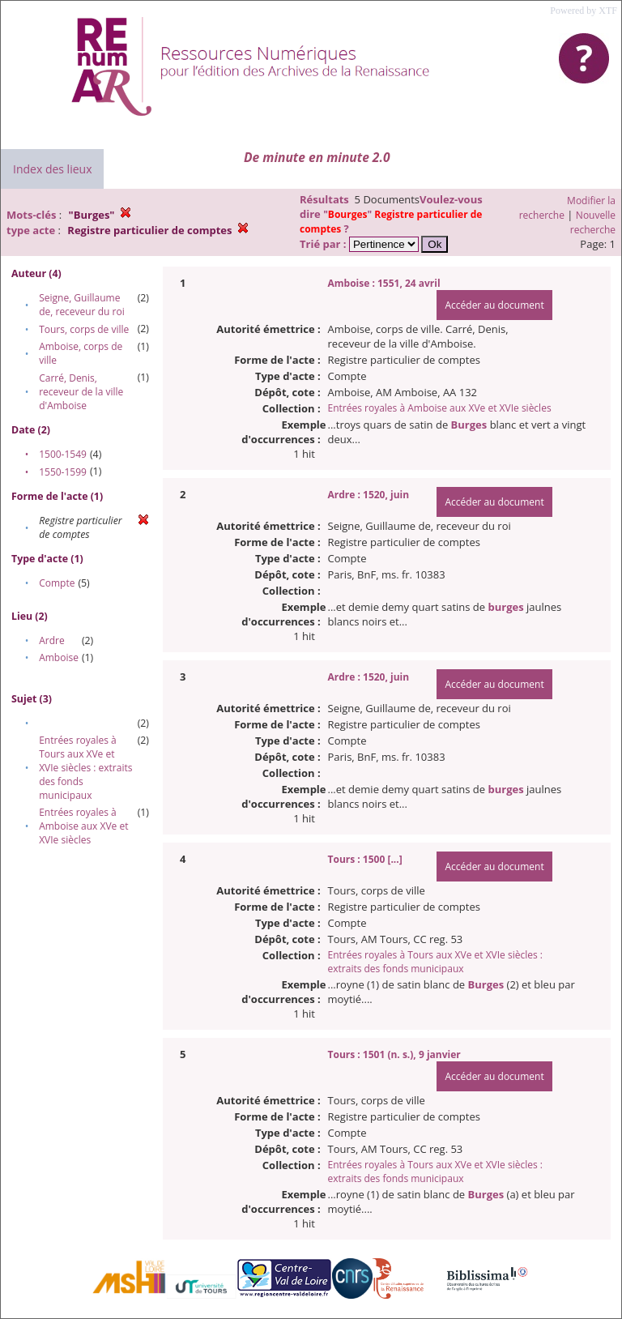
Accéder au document (494, 305)
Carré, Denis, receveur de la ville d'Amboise (81, 391)
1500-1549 (63, 454)
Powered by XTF (583, 10)
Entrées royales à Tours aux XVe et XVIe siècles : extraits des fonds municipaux (85, 767)
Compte (57, 583)
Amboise (59, 657)
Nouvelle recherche (593, 222)
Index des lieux (52, 169)
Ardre (51, 640)
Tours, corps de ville (84, 329)
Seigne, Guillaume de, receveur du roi (82, 304)
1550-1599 (63, 472)
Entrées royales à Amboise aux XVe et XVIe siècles (83, 826)
